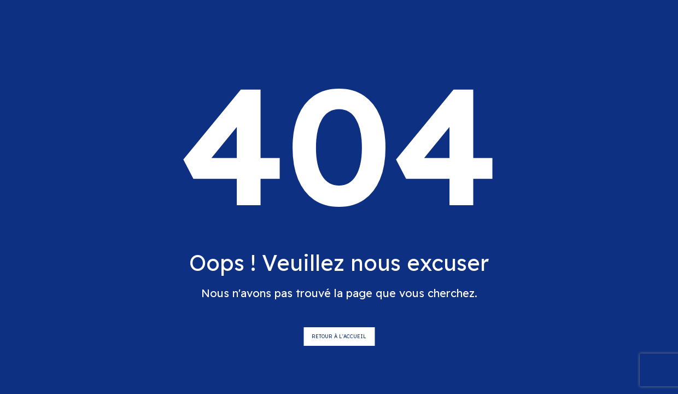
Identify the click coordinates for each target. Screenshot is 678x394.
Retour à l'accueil (339, 336)
